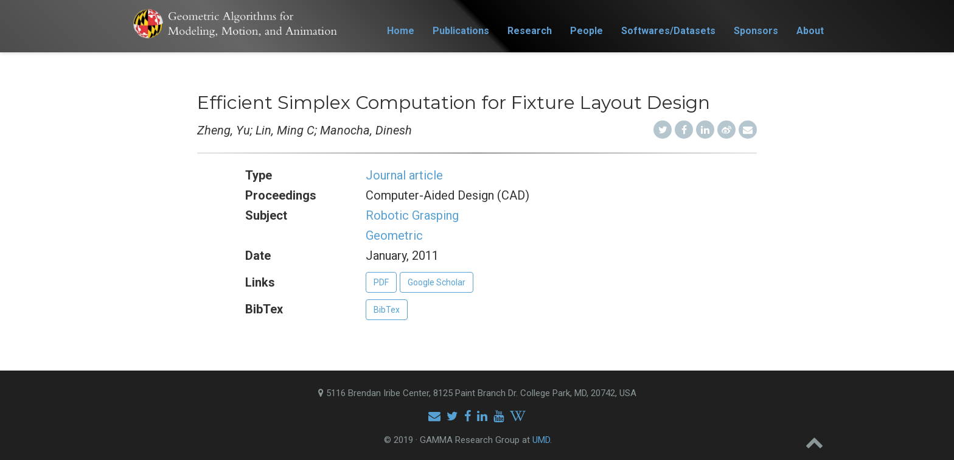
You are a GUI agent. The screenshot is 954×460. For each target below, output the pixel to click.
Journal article (404, 175)
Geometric (394, 235)
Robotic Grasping (412, 215)
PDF (381, 282)
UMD (541, 439)
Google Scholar (436, 282)
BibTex (387, 310)
